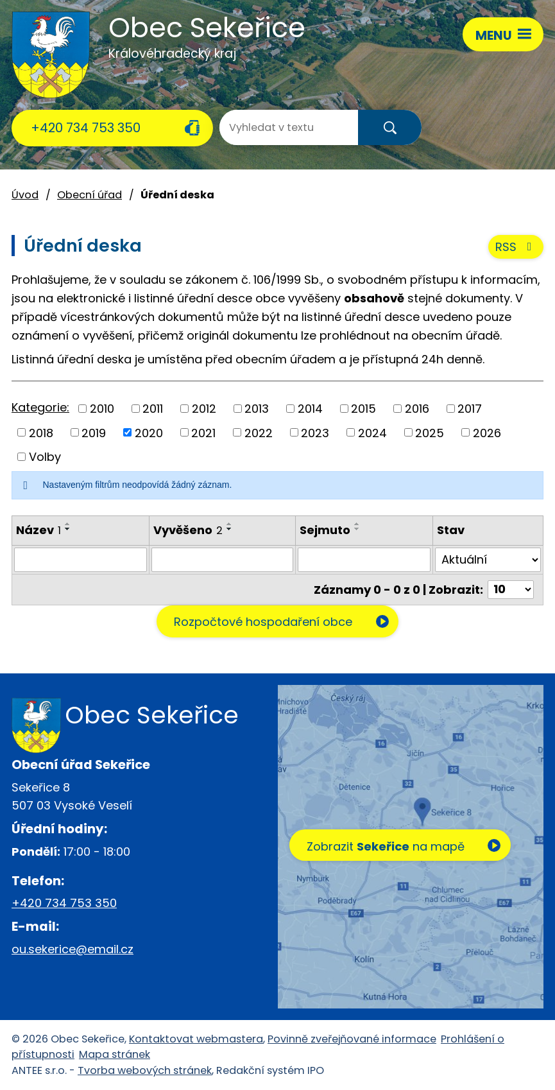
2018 (41, 432)
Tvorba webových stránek (145, 1070)
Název (38, 530)
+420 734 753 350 (86, 128)
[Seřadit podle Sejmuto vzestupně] (357, 523)
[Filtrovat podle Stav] (488, 560)
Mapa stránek (114, 1054)
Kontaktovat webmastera (196, 1039)
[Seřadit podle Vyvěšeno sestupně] (230, 529)
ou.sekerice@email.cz (72, 949)
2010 (102, 409)
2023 (315, 432)
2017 (469, 409)
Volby (45, 457)
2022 (258, 432)
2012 (204, 409)
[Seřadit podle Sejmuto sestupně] (357, 529)
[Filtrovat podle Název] (80, 560)
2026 (487, 432)
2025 (429, 432)
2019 (93, 432)
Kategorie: (40, 407)
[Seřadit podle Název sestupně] (68, 529)
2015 (363, 409)
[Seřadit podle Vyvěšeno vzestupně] (230, 523)
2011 (152, 409)
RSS (516, 247)
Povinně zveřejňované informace (352, 1039)
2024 (372, 432)
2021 (203, 432)
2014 (310, 409)
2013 (256, 409)
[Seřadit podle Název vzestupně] (68, 523)
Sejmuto (325, 530)
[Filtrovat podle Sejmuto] (364, 560)
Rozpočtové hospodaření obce (263, 622)
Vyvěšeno (188, 530)
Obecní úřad (89, 194)
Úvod (25, 194)
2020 (149, 432)
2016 (417, 409)
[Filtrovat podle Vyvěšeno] (222, 560)
